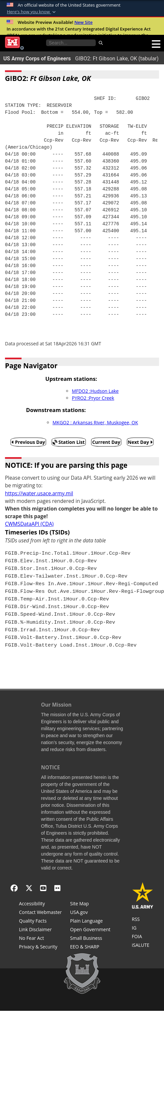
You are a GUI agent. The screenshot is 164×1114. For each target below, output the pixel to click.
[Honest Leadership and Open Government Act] (90, 930)
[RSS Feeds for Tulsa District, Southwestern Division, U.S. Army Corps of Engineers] (142, 920)
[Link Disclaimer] (40, 930)
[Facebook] (14, 888)
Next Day (140, 442)
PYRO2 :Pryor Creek (93, 398)
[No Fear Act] (40, 939)
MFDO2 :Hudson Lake (95, 391)
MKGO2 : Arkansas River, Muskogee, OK (95, 422)
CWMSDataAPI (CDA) (29, 524)
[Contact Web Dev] (40, 913)
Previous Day (28, 442)
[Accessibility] (40, 904)
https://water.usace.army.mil (39, 493)
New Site (83, 22)
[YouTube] (43, 888)
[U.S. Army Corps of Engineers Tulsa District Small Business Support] (90, 939)
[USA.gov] (90, 913)
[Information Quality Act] (40, 921)
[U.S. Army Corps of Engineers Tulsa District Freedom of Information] (142, 937)
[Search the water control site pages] (71, 42)
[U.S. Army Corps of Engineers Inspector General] (142, 928)
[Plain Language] (90, 921)
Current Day (106, 442)
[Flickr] (57, 888)
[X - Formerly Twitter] (29, 888)
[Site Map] (90, 904)
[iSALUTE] (142, 945)
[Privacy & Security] (40, 947)
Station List (69, 442)
